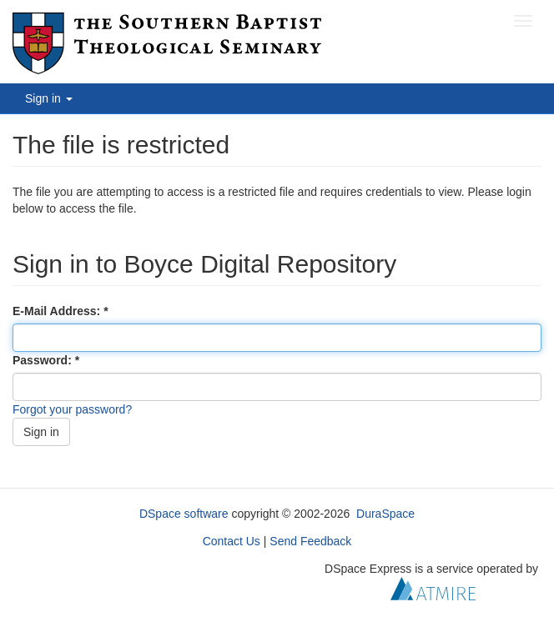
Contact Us (231, 541)
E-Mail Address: (58, 311)
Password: (44, 360)
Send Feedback (310, 541)
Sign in (41, 432)
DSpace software (184, 513)
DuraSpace (385, 513)
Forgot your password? (72, 409)
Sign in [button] (49, 98)
